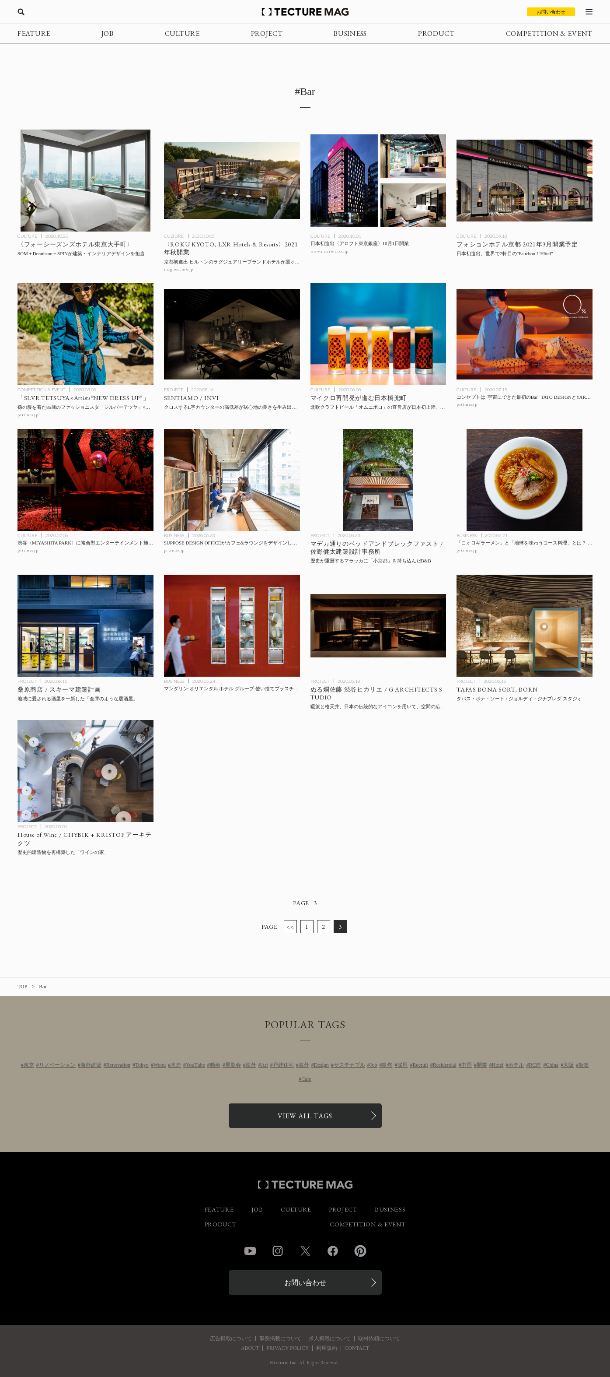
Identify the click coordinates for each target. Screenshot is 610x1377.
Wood (159, 1065)
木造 (176, 1065)
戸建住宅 (283, 1065)
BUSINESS (350, 33)
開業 (482, 1065)
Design (321, 1065)
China (552, 1065)
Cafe (306, 1079)
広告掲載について (231, 1338)
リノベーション (57, 1065)
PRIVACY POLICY (287, 1348)
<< (290, 927)
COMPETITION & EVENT (549, 33)
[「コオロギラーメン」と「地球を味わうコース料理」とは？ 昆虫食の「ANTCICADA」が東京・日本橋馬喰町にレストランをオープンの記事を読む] (525, 480)
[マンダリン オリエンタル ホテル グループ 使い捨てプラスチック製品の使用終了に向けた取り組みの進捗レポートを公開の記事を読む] (232, 626)
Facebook (333, 1251)
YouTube (195, 1065)
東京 (29, 1065)
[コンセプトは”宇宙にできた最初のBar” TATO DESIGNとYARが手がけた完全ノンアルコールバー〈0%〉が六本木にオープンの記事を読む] (525, 334)
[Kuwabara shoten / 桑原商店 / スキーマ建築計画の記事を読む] (85, 626)
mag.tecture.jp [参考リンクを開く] (178, 269)
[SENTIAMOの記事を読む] (232, 334)
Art (264, 1065)
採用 (402, 1065)
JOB (107, 33)
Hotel (498, 1065)
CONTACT (357, 1348)
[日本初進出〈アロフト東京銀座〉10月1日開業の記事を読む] (378, 181)
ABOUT (250, 1348)
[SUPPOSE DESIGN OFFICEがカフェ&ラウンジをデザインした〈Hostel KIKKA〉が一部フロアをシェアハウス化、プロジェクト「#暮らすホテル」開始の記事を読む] (232, 480)
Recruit (420, 1065)
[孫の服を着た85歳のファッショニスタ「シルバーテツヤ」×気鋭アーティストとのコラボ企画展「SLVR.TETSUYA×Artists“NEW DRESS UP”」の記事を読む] (85, 334)
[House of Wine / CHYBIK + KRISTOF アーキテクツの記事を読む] (85, 771)
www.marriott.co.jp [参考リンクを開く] (329, 251)
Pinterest (360, 1251)
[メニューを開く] (589, 11)
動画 (215, 1065)
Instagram (278, 1251)
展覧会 (233, 1065)
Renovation (118, 1065)
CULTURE (182, 33)
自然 (387, 1065)
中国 (466, 1065)
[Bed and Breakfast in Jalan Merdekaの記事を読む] (378, 480)
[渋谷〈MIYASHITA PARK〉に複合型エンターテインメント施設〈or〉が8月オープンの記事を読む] (85, 480)
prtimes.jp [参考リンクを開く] (27, 415)
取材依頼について (379, 1338)
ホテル (516, 1065)
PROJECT (267, 33)
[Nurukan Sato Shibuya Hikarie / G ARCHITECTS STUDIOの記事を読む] (378, 626)
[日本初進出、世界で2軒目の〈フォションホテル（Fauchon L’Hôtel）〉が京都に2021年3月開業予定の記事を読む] (525, 181)
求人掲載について (330, 1338)
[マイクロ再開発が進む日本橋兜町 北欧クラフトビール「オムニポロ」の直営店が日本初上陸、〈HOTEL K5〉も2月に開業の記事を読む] (378, 334)
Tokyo (142, 1065)
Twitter (305, 1251)
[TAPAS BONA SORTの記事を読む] (525, 626)
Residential (445, 1065)
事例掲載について (280, 1338)
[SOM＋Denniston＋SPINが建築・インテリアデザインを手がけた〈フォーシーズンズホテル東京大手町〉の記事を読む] (85, 181)
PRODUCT (436, 33)
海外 (251, 1065)
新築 (584, 1065)
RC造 (535, 1065)
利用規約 (326, 1348)
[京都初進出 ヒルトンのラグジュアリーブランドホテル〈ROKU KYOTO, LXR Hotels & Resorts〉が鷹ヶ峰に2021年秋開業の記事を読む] (232, 181)
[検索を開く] (20, 11)
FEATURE (33, 33)
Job (373, 1065)
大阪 (568, 1065)
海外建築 (90, 1065)
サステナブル (349, 1065)
